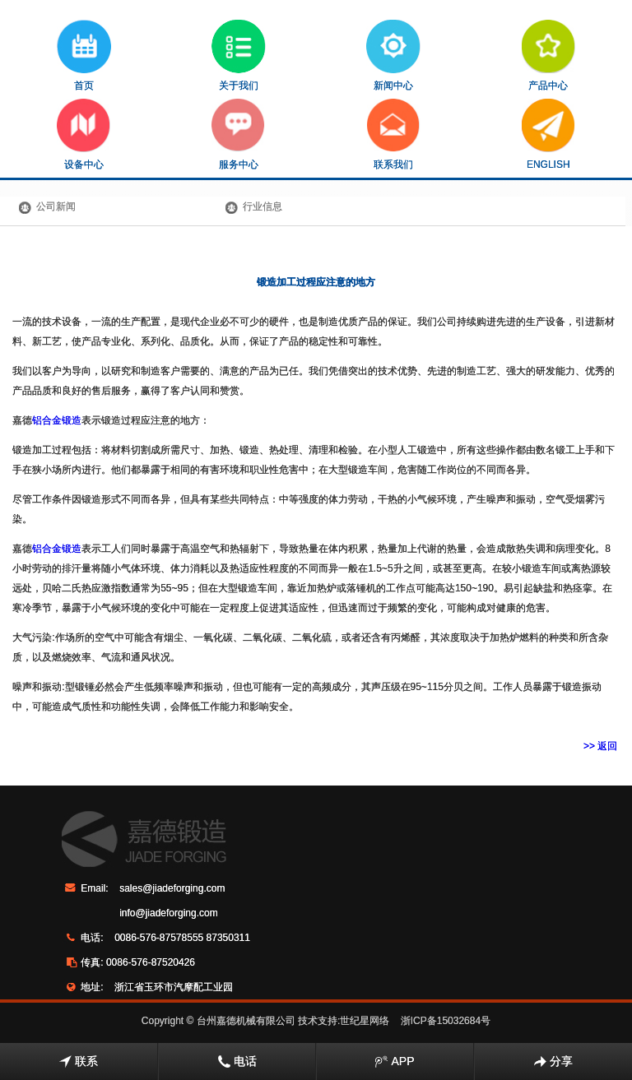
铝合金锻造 (56, 420)
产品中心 (548, 55)
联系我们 (394, 134)
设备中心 (83, 134)
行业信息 (262, 206)
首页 (84, 55)
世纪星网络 (364, 1021)
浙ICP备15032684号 (445, 1021)
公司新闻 (56, 206)
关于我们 (238, 55)
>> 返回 (600, 746)
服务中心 (238, 134)
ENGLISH (548, 134)
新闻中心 (393, 55)
